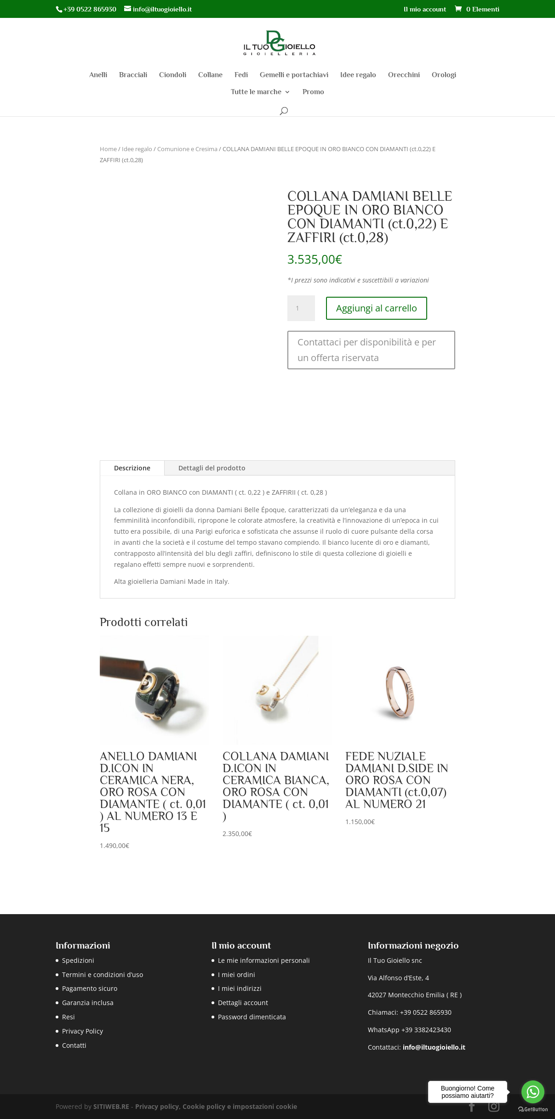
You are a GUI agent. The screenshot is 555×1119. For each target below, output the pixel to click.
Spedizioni (78, 960)
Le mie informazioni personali (264, 960)
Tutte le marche (256, 92)
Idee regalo (358, 75)
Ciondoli (172, 75)
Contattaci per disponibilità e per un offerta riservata (367, 350)
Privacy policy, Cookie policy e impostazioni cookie (216, 1106)
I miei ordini (236, 974)
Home (108, 149)
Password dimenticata (252, 1016)
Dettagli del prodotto (212, 467)
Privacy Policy (82, 1031)
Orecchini (404, 75)
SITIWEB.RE (111, 1106)
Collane (210, 75)
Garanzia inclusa (88, 1002)
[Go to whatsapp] (532, 1091)
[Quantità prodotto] (301, 308)
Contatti (74, 1045)
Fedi (241, 75)
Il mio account (425, 9)
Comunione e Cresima (187, 149)
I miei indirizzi (240, 988)
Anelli (98, 75)
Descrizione (132, 467)
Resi (68, 1016)
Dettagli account (243, 1002)
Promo (313, 92)
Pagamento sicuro (89, 988)
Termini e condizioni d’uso (102, 974)
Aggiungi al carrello (376, 308)
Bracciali (133, 75)
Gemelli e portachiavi (294, 75)
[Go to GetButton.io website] (533, 1110)
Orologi (444, 75)
